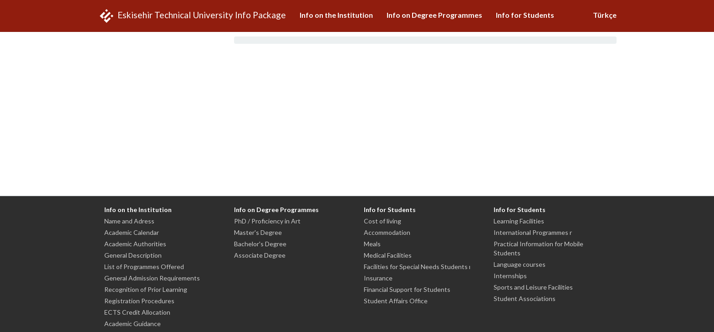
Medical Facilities (388, 255)
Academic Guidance (132, 323)
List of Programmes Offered (144, 266)
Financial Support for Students (407, 289)
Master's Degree (258, 232)
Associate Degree (260, 255)
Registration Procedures (139, 301)
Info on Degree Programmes (434, 14)
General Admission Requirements (152, 278)
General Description (133, 255)
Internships (510, 276)
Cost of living (382, 221)
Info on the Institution (336, 14)
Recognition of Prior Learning (145, 289)
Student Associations (525, 298)
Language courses (520, 264)
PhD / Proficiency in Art (267, 221)
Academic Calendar (131, 232)
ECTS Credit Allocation (137, 312)
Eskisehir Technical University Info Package (191, 16)
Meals (372, 244)
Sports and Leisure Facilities (533, 287)
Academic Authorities (135, 244)
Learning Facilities (519, 221)
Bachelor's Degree (260, 244)
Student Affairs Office (396, 301)
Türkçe (605, 14)
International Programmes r (533, 232)
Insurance (378, 278)
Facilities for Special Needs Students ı (417, 266)
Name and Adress (129, 221)
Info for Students (525, 14)
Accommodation (387, 232)
